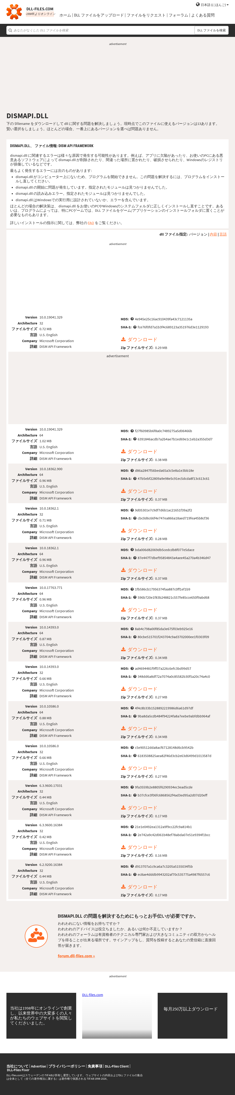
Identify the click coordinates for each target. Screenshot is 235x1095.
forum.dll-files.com (75, 955)
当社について (17, 1066)
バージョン (198, 234)
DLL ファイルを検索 (211, 30)
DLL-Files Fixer (18, 1070)
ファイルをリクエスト (146, 15)
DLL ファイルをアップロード (99, 15)
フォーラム (178, 15)
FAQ (91, 222)
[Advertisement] (117, 79)
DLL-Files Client (117, 1066)
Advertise (38, 1066)
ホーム (65, 15)
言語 (223, 234)
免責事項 (95, 1066)
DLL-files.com (92, 994)
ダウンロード (143, 340)
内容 (213, 234)
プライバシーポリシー (66, 1066)
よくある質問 (203, 15)
